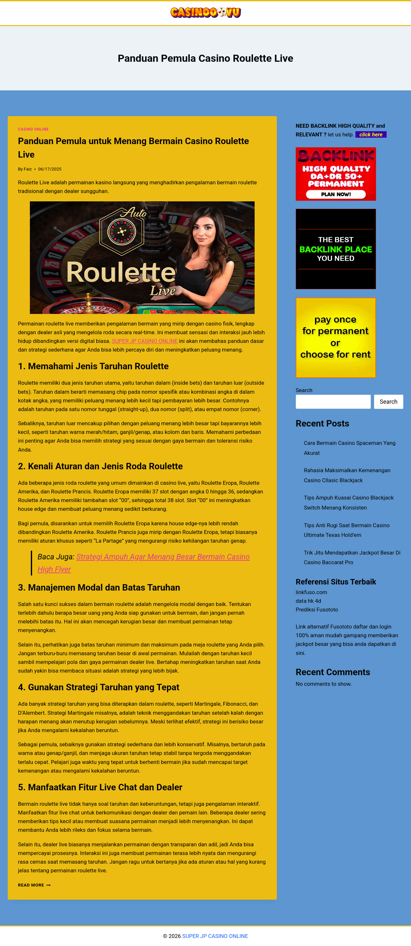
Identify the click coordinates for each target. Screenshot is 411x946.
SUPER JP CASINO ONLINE (214, 936)
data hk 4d (308, 601)
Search (304, 390)
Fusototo (341, 626)
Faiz (28, 168)
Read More (34, 884)
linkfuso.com (311, 592)
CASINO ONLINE (33, 129)
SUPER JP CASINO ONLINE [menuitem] (145, 341)
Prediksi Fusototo (317, 609)
